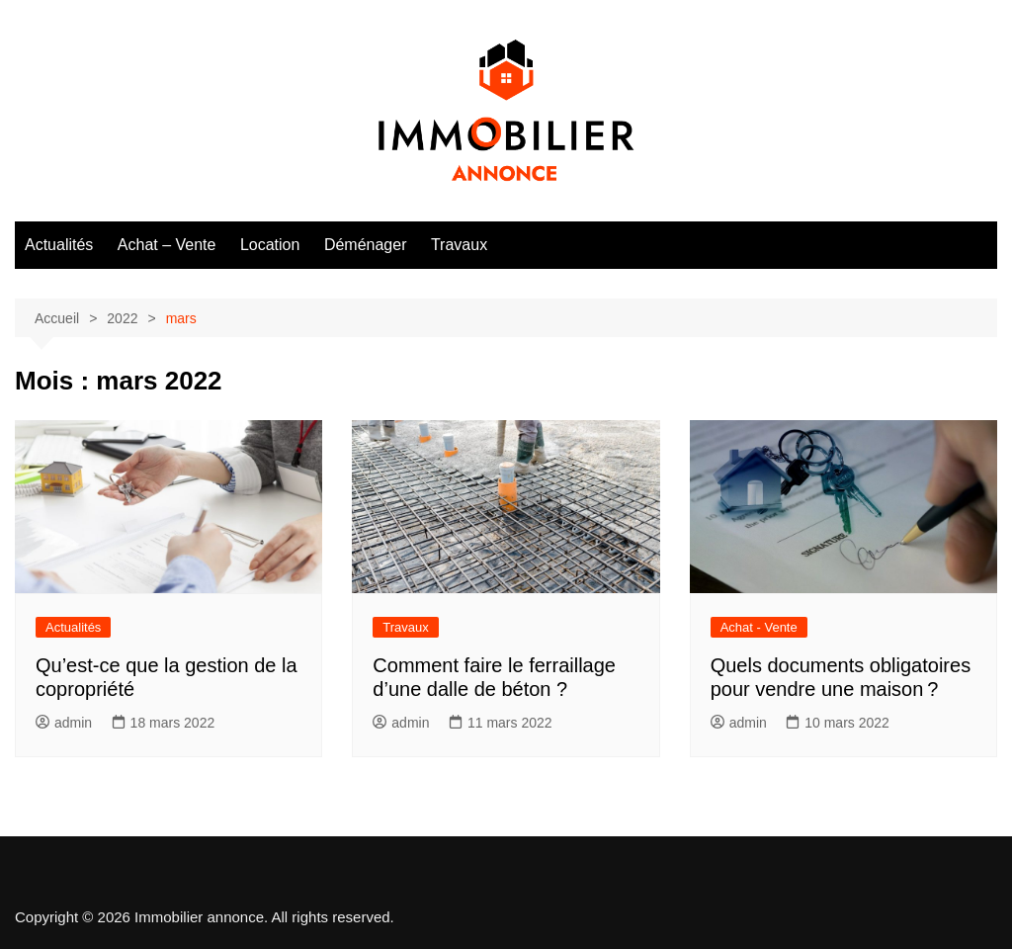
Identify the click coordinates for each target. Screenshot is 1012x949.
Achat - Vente (759, 627)
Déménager (365, 244)
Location (270, 244)
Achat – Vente (167, 244)
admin (64, 723)
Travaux (459, 244)
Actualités (59, 244)
